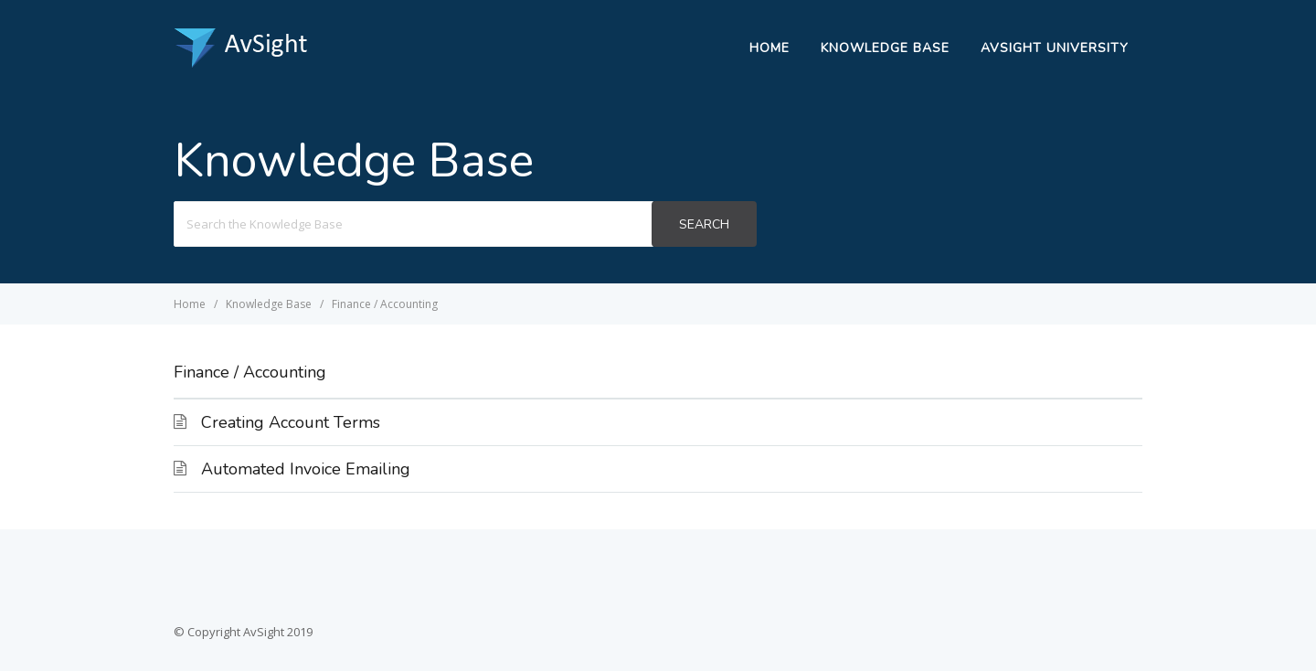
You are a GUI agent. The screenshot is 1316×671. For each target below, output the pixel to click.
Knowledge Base (885, 48)
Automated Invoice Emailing (305, 469)
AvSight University (1055, 48)
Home (769, 48)
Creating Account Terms (290, 422)
